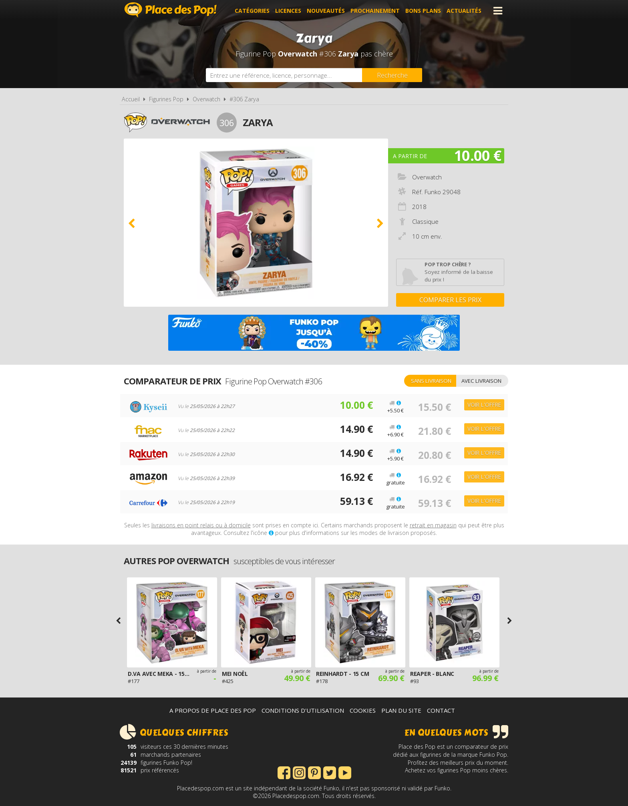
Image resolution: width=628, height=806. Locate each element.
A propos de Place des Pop (212, 710)
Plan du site (401, 710)
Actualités (464, 10)
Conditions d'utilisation (303, 710)
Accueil (131, 99)
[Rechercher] (392, 75)
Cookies (363, 710)
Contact (441, 710)
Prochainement (375, 10)
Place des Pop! (170, 10)
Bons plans (423, 10)
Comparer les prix (450, 299)
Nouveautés (326, 10)
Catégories (252, 10)
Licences (288, 10)
